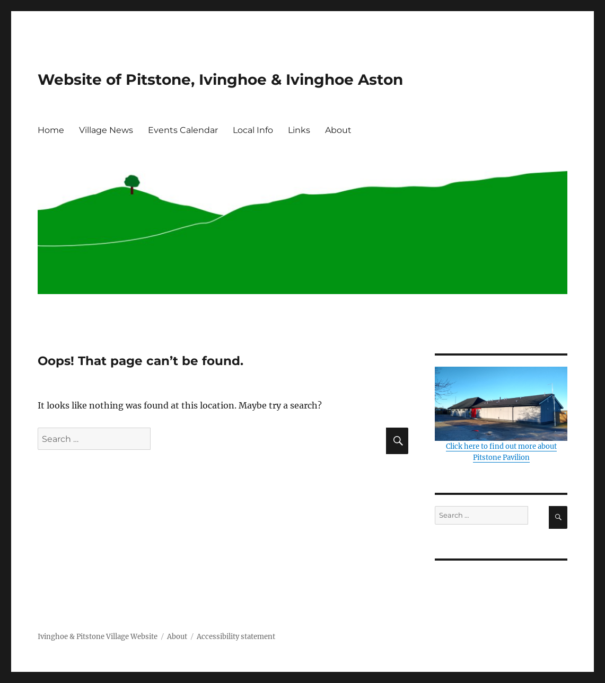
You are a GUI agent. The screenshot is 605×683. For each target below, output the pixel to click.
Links (299, 130)
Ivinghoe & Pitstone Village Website (97, 636)
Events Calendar (183, 130)
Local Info (253, 130)
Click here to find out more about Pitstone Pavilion (501, 414)
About (338, 130)
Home (51, 130)
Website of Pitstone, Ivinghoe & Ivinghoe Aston (220, 79)
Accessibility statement (236, 636)
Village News (106, 130)
